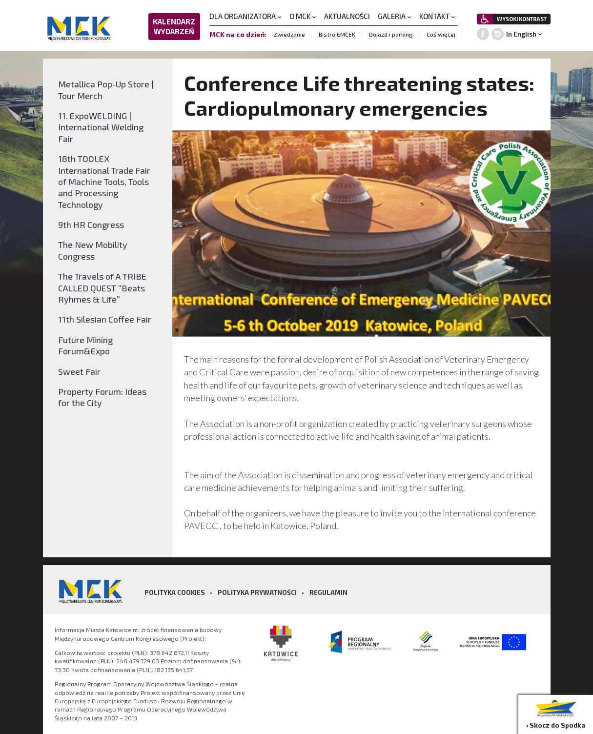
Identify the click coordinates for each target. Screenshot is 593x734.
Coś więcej (441, 34)
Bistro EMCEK (337, 34)
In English (521, 34)
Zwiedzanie (289, 34)
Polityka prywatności (257, 592)
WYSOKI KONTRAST (522, 19)
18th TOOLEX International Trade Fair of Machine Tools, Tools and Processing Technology (104, 181)
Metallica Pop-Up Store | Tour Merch (106, 90)
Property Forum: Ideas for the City (102, 397)
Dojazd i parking (391, 34)
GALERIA (394, 16)
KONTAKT (437, 16)
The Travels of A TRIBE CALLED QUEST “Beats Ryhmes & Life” (102, 288)
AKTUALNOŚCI (347, 16)
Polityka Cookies (174, 592)
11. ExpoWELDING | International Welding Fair (100, 127)
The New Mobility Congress (92, 250)
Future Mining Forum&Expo (85, 345)
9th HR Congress (91, 224)
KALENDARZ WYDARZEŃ (174, 26)
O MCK (302, 16)
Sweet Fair (79, 371)
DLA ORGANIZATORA (245, 16)
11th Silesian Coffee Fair (104, 319)
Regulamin (328, 592)
